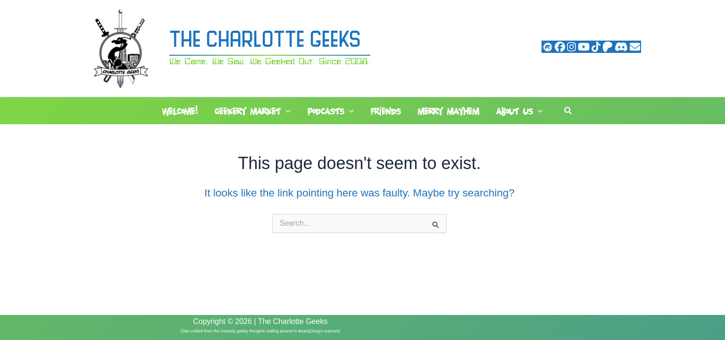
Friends (386, 111)
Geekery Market (253, 111)
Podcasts (331, 111)
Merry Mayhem (448, 111)
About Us (519, 111)
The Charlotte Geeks (265, 41)
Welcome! (180, 111)
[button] (286, 111)
